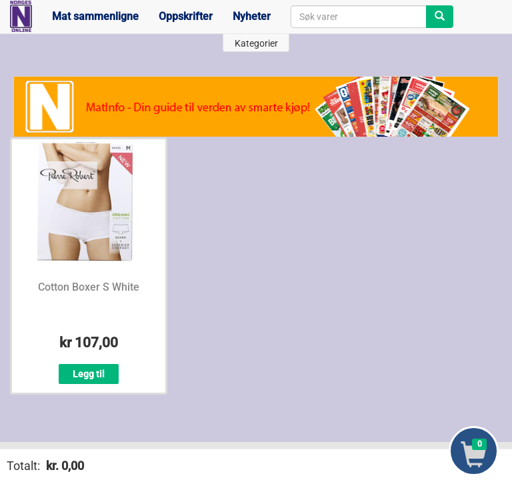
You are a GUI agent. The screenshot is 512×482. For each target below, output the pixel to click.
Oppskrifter (186, 16)
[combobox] (359, 16)
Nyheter (252, 16)
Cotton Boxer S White (88, 287)
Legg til (89, 374)
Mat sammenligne (95, 16)
